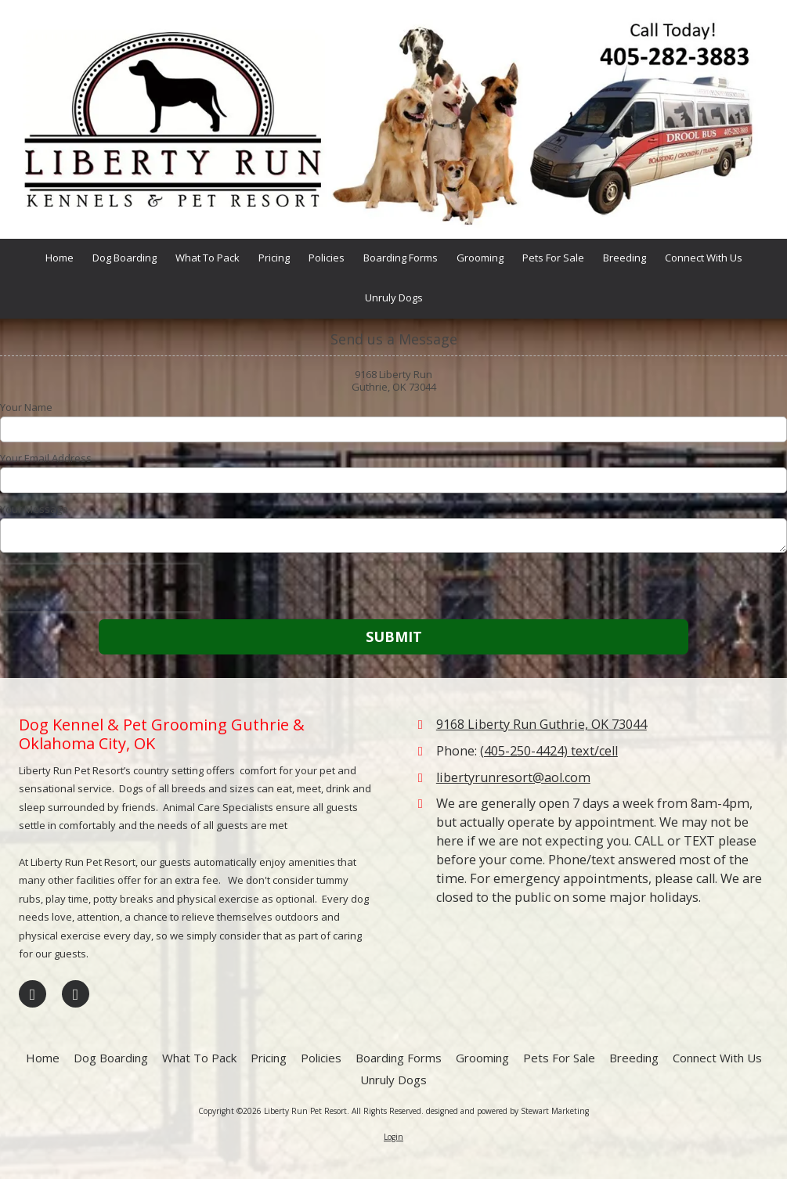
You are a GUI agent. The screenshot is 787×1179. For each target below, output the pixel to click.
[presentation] (100, 587)
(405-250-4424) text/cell (549, 750)
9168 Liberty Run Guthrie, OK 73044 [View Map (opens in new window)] (541, 724)
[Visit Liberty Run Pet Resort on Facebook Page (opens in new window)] (32, 994)
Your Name (26, 407)
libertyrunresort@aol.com (513, 777)
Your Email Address (46, 458)
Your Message (34, 509)
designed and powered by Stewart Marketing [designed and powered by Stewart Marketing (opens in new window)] (507, 1110)
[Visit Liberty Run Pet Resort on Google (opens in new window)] (75, 994)
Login (393, 1136)
